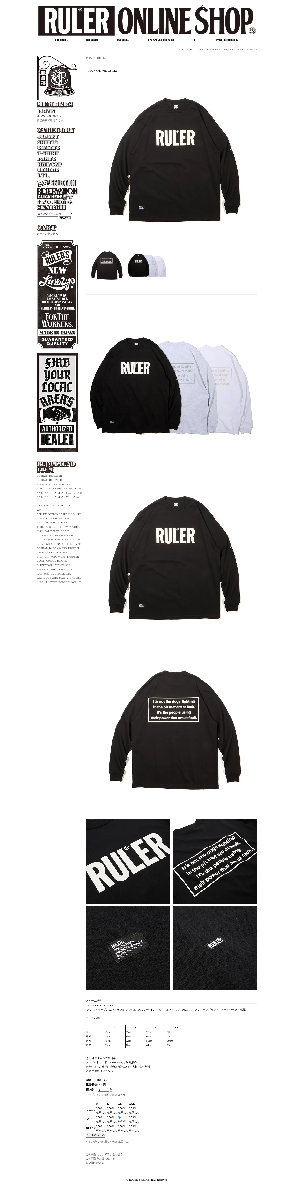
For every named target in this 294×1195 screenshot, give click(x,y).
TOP (88, 57)
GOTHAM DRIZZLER (49, 475)
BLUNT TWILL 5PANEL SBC (53, 565)
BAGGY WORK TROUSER (52, 552)
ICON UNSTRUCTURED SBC (54, 573)
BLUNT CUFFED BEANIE (52, 560)
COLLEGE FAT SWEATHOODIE (55, 535)
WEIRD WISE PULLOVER (52, 522)
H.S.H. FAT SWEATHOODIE (53, 531)
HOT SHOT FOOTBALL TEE (53, 518)
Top (180, 49)
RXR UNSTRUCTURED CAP (53, 505)
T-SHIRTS (99, 57)
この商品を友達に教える (100, 1158)
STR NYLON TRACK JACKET (54, 484)
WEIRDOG (43, 509)
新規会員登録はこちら (50, 120)
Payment (229, 49)
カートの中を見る (47, 233)
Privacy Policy (214, 49)
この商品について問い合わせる (104, 1154)
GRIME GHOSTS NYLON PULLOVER (59, 539)
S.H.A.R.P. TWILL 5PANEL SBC (55, 569)
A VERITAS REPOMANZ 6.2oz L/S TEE (59, 488)
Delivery (240, 49)
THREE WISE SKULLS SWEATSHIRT (58, 526)
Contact (200, 49)
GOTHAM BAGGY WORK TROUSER (58, 548)
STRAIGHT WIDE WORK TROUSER (58, 556)
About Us (252, 49)
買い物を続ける (95, 1162)
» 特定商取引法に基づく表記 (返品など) (107, 1141)
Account (189, 49)
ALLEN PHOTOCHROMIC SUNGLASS (59, 582)
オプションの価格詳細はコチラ (107, 1094)
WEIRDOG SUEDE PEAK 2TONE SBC (59, 577)
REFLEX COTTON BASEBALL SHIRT (59, 514)
